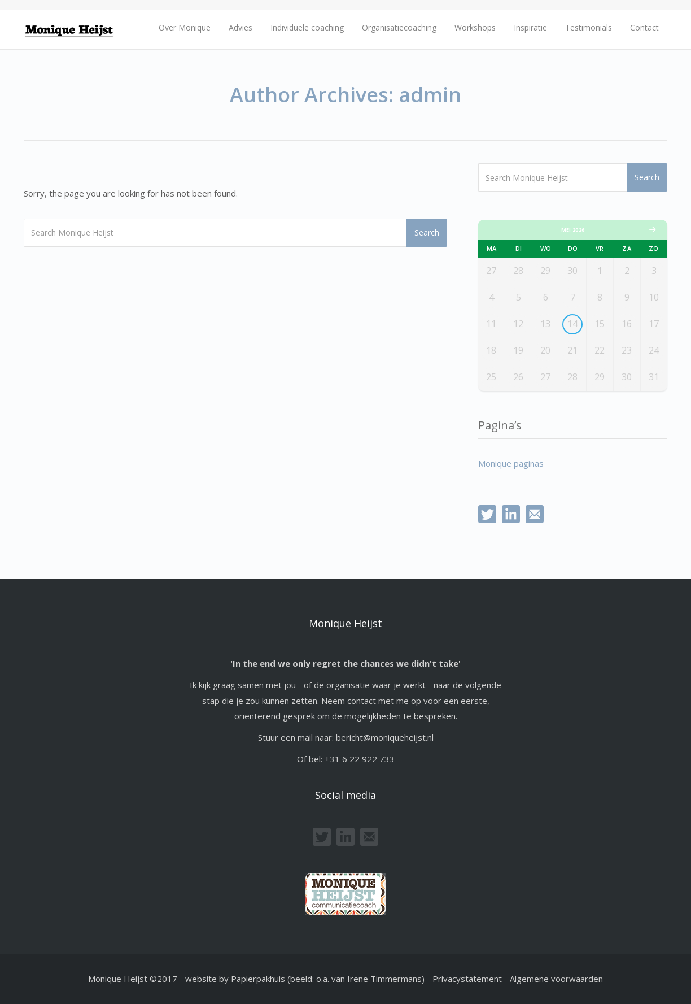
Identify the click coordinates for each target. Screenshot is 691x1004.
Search (426, 232)
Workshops (475, 27)
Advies (240, 27)
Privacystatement (468, 978)
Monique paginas (511, 463)
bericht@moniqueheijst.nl (385, 737)
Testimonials (588, 27)
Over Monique (185, 27)
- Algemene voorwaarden (553, 978)
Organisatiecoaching (399, 27)
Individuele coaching (307, 27)
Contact (644, 27)
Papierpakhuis (258, 978)
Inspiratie (530, 27)
